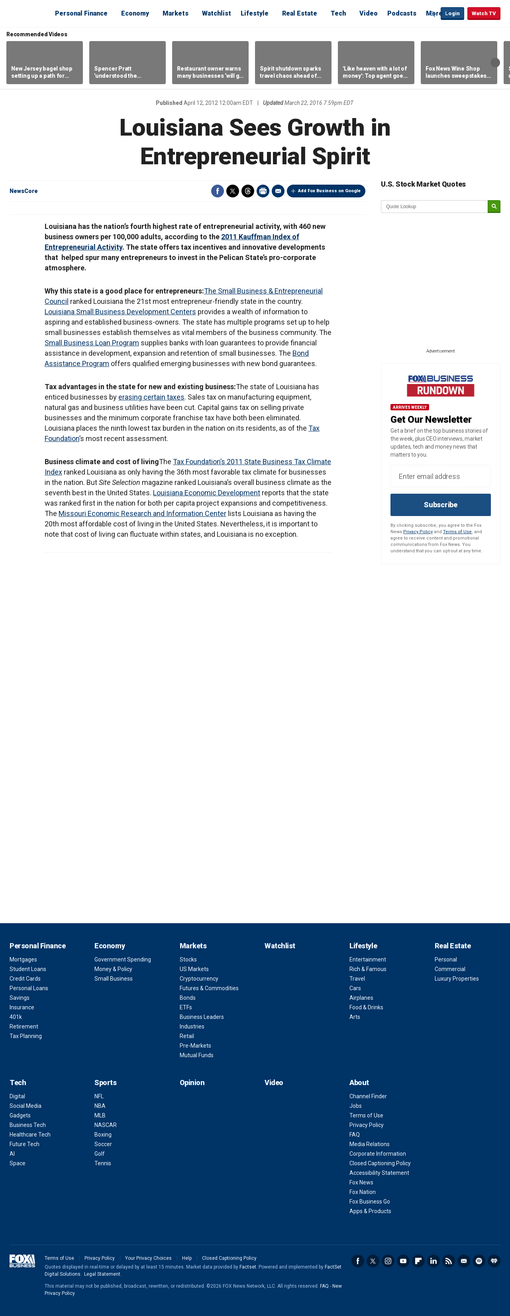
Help (187, 1258)
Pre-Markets (195, 1045)
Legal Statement (102, 1274)
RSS (448, 1261)
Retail (187, 1036)
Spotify (479, 1261)
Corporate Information (377, 1154)
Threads (247, 191)
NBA (100, 1106)
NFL (99, 1096)
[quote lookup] (434, 206)
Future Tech (24, 1144)
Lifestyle (255, 13)
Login (452, 13)
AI (12, 1154)
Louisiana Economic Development (206, 493)
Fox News (361, 1182)
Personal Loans (29, 988)
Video (368, 13)
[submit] (494, 206)
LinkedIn (433, 1261)
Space (18, 1163)
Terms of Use (457, 531)
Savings (19, 998)
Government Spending (122, 959)
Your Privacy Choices (148, 1258)
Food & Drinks (366, 1007)
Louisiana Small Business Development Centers (120, 311)
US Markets (194, 969)
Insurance (22, 1007)
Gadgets (20, 1115)
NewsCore (24, 191)
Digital (17, 1096)
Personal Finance (81, 13)
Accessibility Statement (379, 1173)
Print (263, 191)
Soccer (103, 1144)
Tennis (102, 1163)
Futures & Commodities (209, 988)
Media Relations (369, 1144)
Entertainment (367, 959)
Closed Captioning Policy (380, 1163)
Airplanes (361, 998)
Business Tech (28, 1125)
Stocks (188, 959)
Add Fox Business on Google (329, 190)
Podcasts (401, 13)
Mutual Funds (197, 1055)
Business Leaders (202, 1017)
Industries (192, 1026)
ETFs (186, 1007)
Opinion (192, 1082)
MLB (100, 1115)
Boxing (103, 1134)
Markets (175, 13)
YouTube (403, 1261)
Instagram (388, 1261)
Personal (446, 959)
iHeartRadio (494, 1261)
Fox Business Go (369, 1201)
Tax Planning (26, 1036)
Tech (338, 13)
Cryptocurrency (199, 978)
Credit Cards (25, 978)
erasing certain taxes (151, 397)
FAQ (354, 1134)
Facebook (217, 191)
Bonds (188, 998)
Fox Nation (362, 1192)
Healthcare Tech (30, 1134)
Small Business (113, 978)
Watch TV (484, 13)
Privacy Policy (418, 531)
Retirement (24, 1026)
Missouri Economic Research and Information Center (142, 513)
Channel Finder (368, 1096)
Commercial (450, 969)
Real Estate (299, 13)
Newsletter (463, 1261)
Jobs (355, 1106)
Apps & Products (370, 1211)
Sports (105, 1082)
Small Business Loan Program (92, 343)
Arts (354, 1017)
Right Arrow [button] (495, 62)
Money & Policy (113, 969)
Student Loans (28, 969)
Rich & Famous (367, 969)
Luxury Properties (457, 978)
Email (278, 191)
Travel (357, 978)
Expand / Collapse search (432, 14)
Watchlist (216, 13)
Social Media (25, 1106)
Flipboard (418, 1261)
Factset (247, 1267)
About (359, 1082)
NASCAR (105, 1125)
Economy (135, 13)
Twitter (232, 191)
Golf (99, 1154)
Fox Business (29, 13)
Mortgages (23, 959)
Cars (355, 988)
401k (16, 1017)
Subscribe (440, 504)
